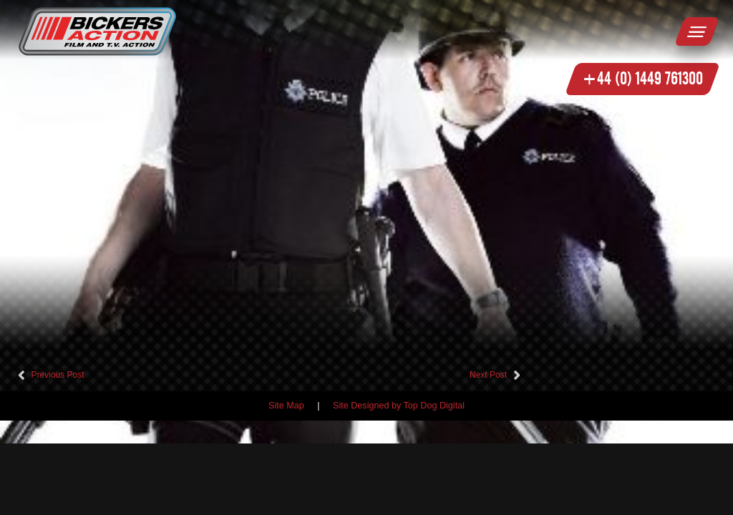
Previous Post (57, 375)
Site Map (286, 406)
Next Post (488, 375)
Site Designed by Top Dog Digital (399, 406)
